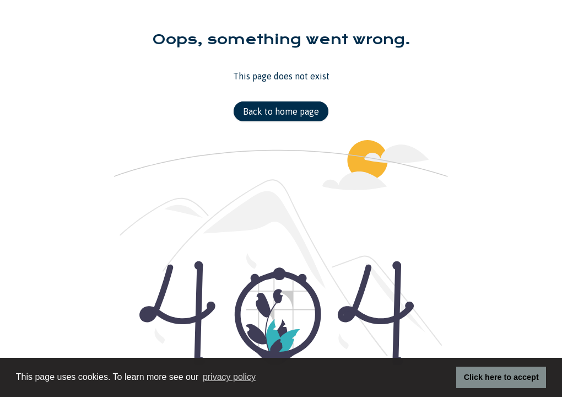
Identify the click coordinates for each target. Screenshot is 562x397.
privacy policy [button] (229, 377)
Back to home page (281, 111)
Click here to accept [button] (501, 377)
